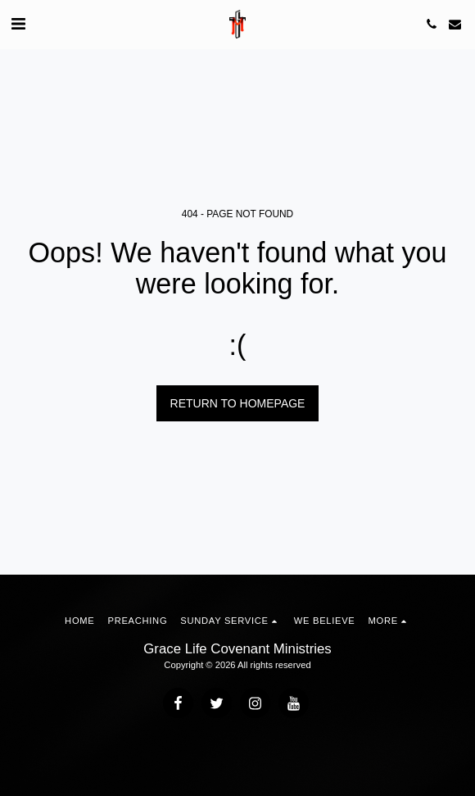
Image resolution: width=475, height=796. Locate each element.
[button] (18, 24)
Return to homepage (237, 403)
